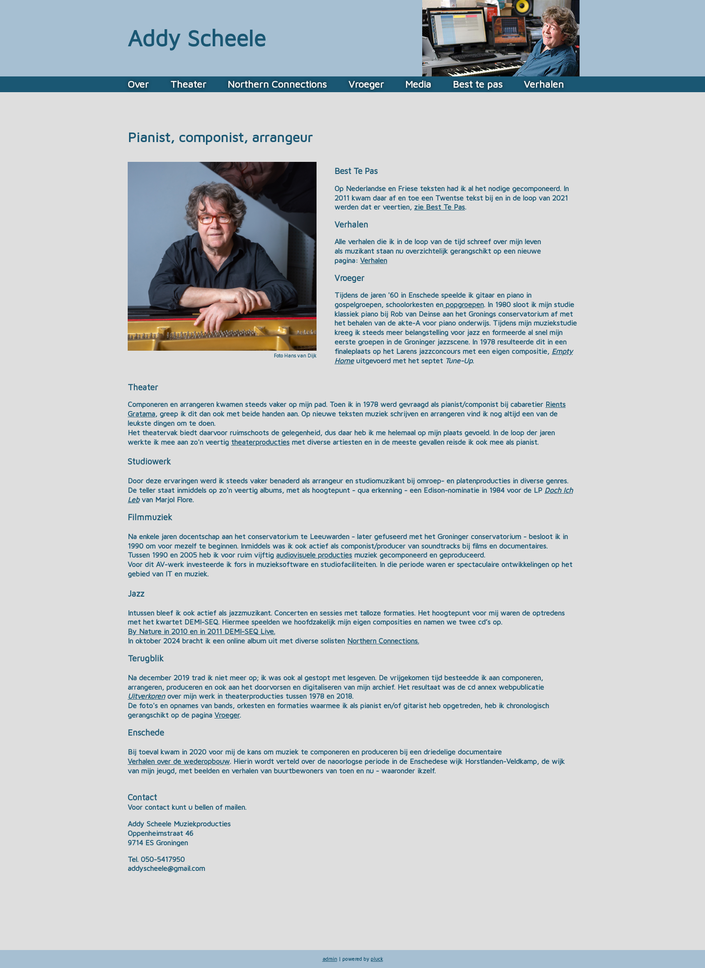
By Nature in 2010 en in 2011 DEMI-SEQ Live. (201, 631)
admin (329, 959)
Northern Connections (277, 84)
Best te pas (478, 84)
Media (418, 84)
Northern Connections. (383, 641)
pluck (376, 959)
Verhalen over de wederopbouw (179, 761)
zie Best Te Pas (439, 207)
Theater (188, 84)
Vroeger (366, 84)
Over (138, 84)
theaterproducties (260, 442)
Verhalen (544, 84)
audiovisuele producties (314, 555)
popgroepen (463, 304)
